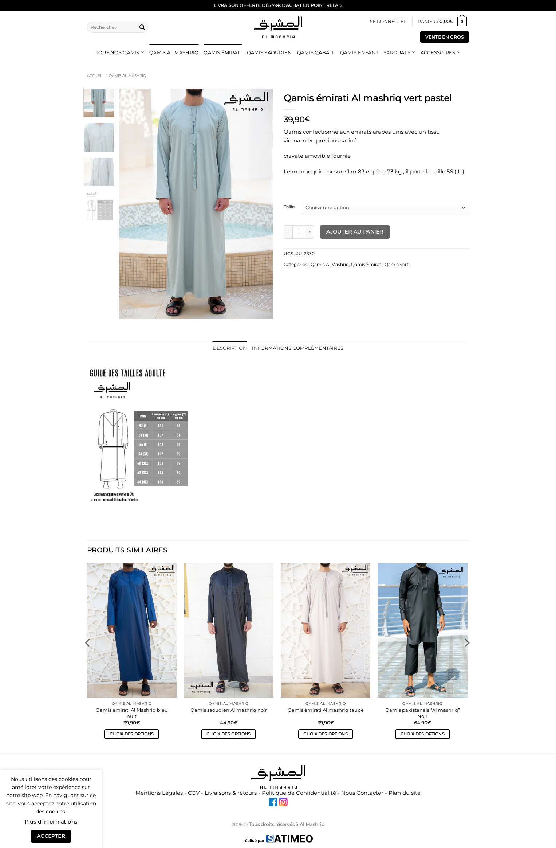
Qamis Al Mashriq (173, 52)
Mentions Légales (159, 792)
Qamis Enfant (359, 52)
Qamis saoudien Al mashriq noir (228, 709)
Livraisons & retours (231, 792)
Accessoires (440, 52)
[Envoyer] (142, 27)
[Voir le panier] (442, 21)
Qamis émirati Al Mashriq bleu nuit (132, 712)
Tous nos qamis (120, 52)
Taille (289, 207)
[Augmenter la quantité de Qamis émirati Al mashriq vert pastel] (309, 232)
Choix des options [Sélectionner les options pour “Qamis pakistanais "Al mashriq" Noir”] (423, 733)
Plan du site (405, 792)
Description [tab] (232, 348)
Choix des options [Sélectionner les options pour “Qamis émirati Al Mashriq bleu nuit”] (132, 733)
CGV (194, 792)
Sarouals (399, 52)
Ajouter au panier (354, 231)
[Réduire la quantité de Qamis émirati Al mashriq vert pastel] (288, 232)
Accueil (95, 75)
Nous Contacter (362, 792)
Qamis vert (397, 264)
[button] (388, 22)
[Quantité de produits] (299, 232)
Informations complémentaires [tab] (297, 348)
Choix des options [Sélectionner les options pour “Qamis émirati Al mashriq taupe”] (325, 733)
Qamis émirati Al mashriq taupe (326, 709)
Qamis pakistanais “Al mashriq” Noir (422, 712)
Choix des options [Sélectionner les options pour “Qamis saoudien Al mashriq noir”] (228, 733)
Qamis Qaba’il (316, 52)
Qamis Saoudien (269, 52)
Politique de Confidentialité (299, 792)
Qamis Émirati (222, 52)
